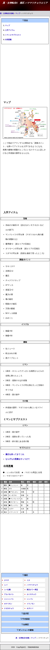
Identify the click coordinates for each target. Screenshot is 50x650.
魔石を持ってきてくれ (14, 454)
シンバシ (30, 599)
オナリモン (8, 604)
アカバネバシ (9, 594)
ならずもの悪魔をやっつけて (17, 459)
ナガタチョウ (9, 608)
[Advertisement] (25, 72)
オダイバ (30, 608)
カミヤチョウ (31, 594)
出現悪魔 (8, 40)
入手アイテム (10, 30)
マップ (17, 13)
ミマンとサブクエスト (13, 35)
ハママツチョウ (32, 585)
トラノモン (31, 604)
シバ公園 (7, 590)
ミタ (28, 580)
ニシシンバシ (9, 599)
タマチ (6, 580)
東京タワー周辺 (32, 590)
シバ (5, 585)
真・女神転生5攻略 (7, 13)
